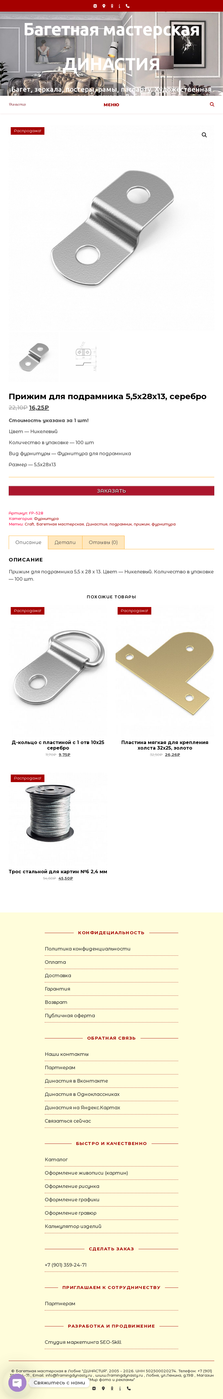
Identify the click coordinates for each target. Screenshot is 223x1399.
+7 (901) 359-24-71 (66, 1265)
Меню (111, 104)
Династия (96, 524)
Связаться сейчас (68, 1121)
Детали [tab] (65, 542)
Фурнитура (46, 518)
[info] (120, 5)
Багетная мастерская (60, 524)
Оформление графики (72, 1199)
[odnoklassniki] (112, 5)
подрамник (120, 524)
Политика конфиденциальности (88, 949)
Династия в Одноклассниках (82, 1094)
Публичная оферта (70, 1015)
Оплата (55, 962)
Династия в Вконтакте (76, 1081)
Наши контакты (67, 1054)
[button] (204, 135)
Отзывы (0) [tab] (103, 542)
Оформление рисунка (72, 1186)
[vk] (95, 5)
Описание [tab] (28, 542)
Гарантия (57, 989)
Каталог (56, 1159)
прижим (142, 524)
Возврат (56, 1002)
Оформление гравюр (70, 1213)
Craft (29, 524)
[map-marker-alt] (104, 5)
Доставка (58, 975)
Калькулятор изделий (73, 1226)
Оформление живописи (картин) (86, 1173)
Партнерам (60, 1067)
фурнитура (164, 524)
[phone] (128, 5)
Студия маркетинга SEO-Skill (83, 1342)
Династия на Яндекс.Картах (82, 1107)
